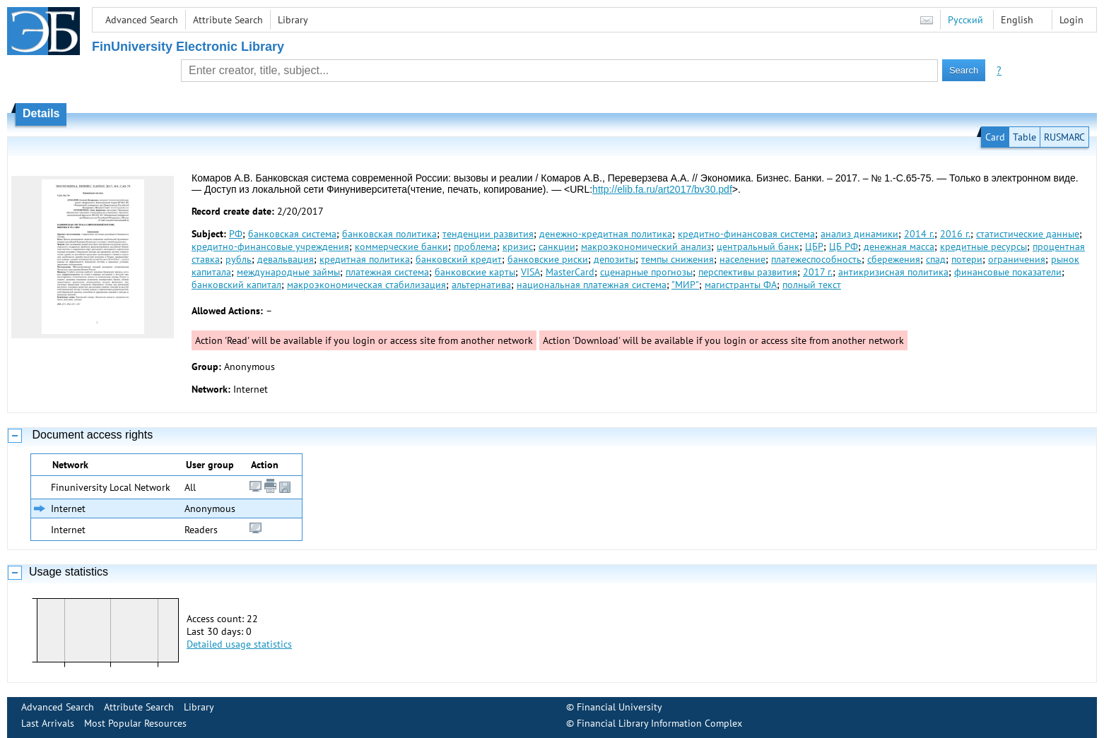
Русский (965, 19)
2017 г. (818, 272)
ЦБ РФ (843, 246)
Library (293, 19)
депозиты (614, 259)
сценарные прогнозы (646, 272)
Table (1024, 137)
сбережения (893, 259)
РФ (235, 233)
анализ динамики (859, 233)
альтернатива (481, 284)
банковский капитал (236, 284)
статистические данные (1027, 233)
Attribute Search (228, 19)
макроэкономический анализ (646, 246)
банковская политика (389, 233)
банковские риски (547, 259)
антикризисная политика (893, 272)
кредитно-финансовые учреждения (270, 246)
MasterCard (570, 272)
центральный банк (758, 246)
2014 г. (919, 233)
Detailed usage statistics (239, 644)
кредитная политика (364, 259)
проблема (475, 246)
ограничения (1016, 259)
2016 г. (955, 233)
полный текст (811, 284)
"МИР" (685, 284)
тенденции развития (488, 233)
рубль (238, 259)
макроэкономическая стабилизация (366, 284)
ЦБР (814, 246)
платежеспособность (816, 259)
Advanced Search (141, 19)
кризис (518, 246)
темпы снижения (677, 259)
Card (995, 137)
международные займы (288, 272)
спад (936, 259)
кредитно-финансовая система (746, 233)
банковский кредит (459, 259)
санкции (557, 246)
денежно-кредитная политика (605, 233)
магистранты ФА (741, 284)
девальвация (285, 259)
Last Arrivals (47, 723)
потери (966, 259)
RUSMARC (1064, 137)
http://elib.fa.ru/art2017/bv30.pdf (662, 189)
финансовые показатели (1008, 272)
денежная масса (899, 246)
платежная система (387, 272)
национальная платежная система (591, 284)
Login (1071, 19)
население (742, 259)
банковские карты (475, 272)
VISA (530, 272)
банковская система (292, 233)
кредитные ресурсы (983, 246)
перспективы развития (747, 272)
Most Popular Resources (135, 723)
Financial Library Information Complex (659, 723)
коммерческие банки (401, 246)
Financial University (619, 707)
